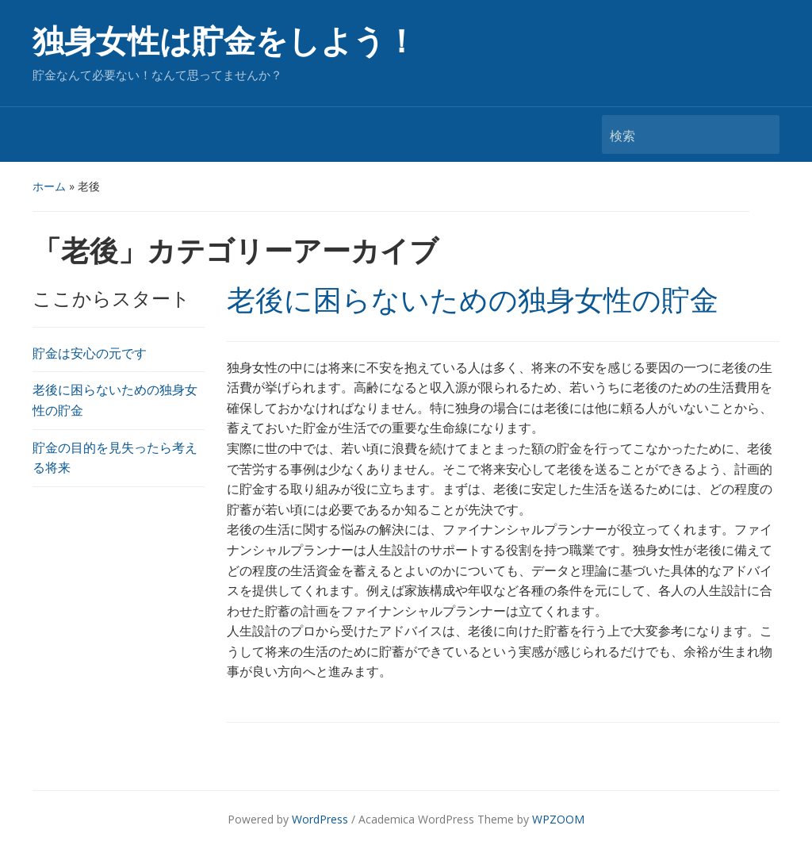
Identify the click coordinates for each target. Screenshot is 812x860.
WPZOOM (558, 819)
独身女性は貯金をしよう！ (225, 41)
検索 (760, 134)
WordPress (320, 819)
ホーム (49, 186)
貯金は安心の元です (90, 353)
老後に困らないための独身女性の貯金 (472, 300)
